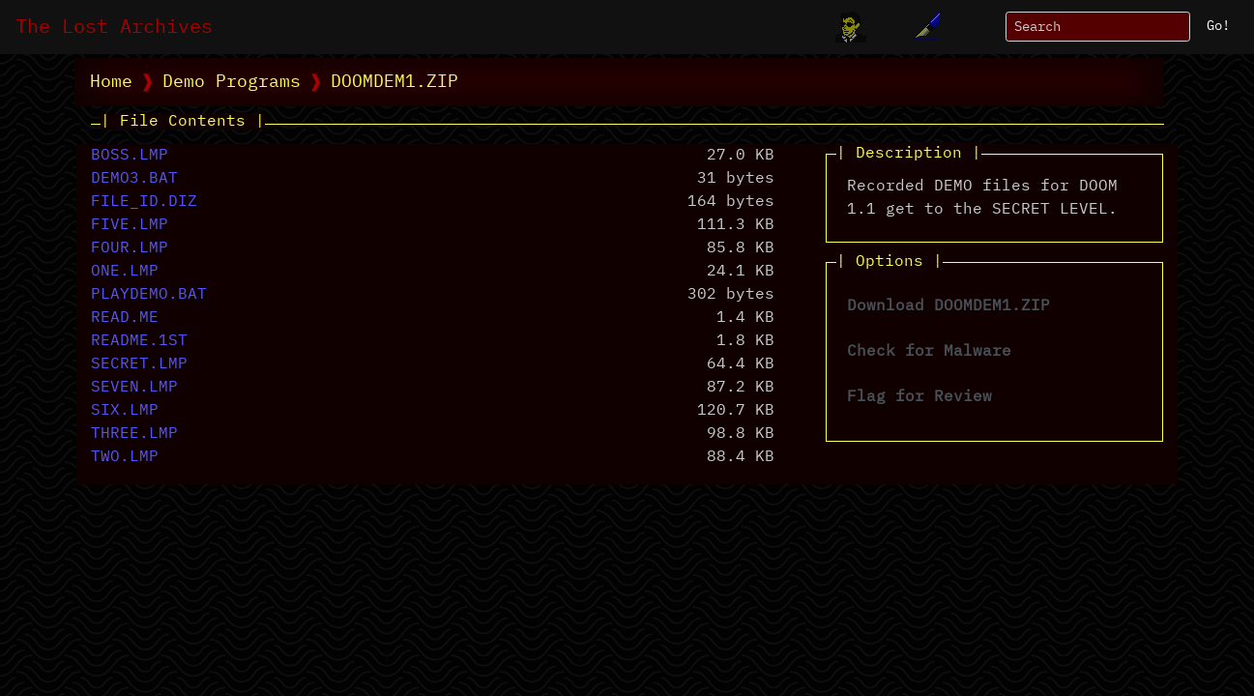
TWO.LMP (125, 457)
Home (111, 82)
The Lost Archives (114, 27)
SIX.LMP (125, 411)
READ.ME (125, 318)
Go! (1218, 26)
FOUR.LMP (129, 248)
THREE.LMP (134, 434)
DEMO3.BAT (134, 179)
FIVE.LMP (129, 225)
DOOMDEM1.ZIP (394, 82)
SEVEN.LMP (134, 387)
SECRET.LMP (139, 364)
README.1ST (139, 341)
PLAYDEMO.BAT (149, 295)
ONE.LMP (125, 271)
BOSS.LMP (129, 155)
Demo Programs (231, 82)
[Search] (1098, 27)
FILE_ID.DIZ (144, 202)
